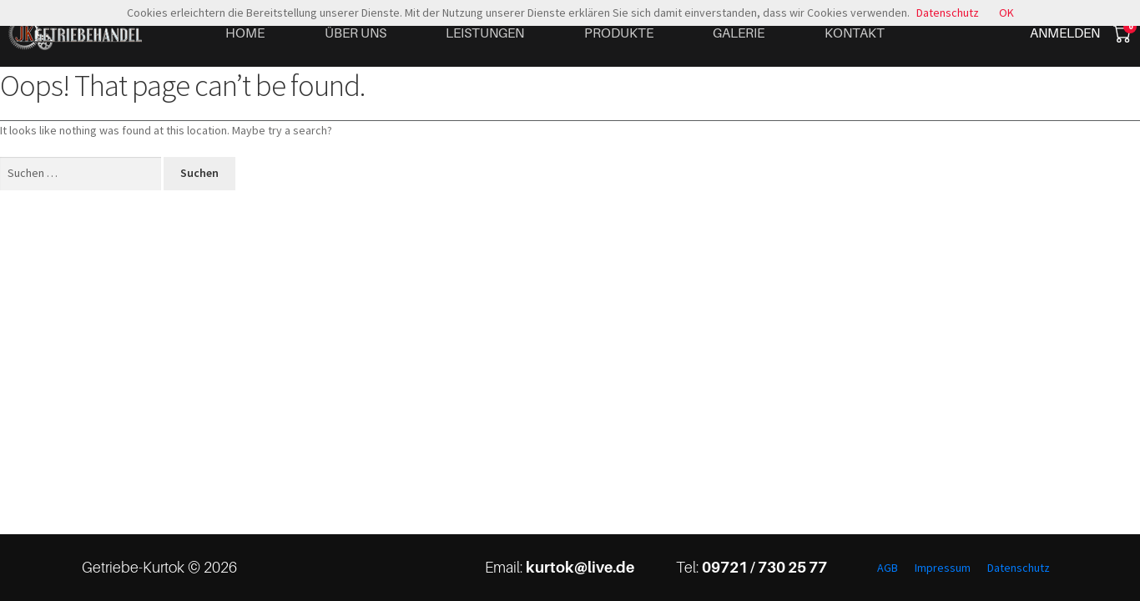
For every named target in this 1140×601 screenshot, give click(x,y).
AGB (887, 567)
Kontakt (855, 32)
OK (1006, 12)
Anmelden (1065, 32)
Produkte (618, 32)
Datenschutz (1018, 567)
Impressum (943, 567)
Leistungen (485, 32)
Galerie (738, 32)
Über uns (355, 32)
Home (245, 32)
